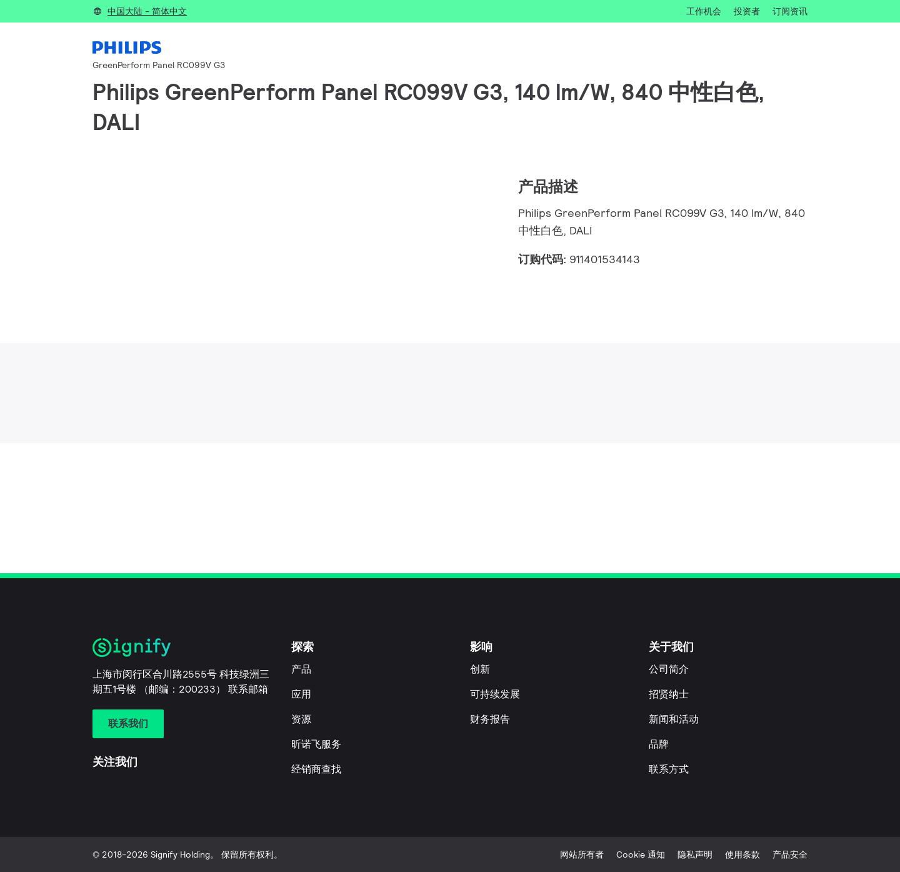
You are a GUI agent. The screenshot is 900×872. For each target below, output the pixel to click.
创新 (480, 669)
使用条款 (742, 854)
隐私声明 (695, 854)
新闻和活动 (674, 719)
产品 (301, 669)
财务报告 (490, 719)
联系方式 (669, 769)
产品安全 (790, 854)
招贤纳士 (669, 694)
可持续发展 (495, 694)
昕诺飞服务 (316, 744)
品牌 (659, 744)
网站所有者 (582, 854)
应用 (301, 694)
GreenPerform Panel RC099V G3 (158, 65)
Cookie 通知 (640, 854)
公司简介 (669, 669)
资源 (301, 719)
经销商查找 (316, 769)
